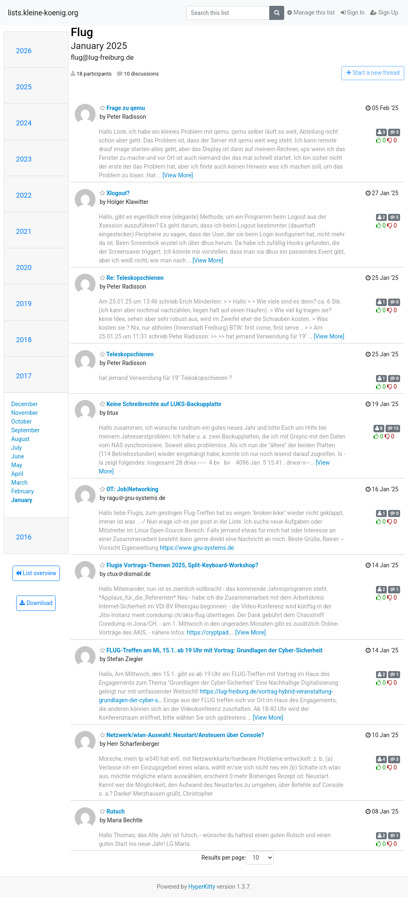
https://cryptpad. (208, 632)
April (17, 474)
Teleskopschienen (127, 354)
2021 (24, 231)
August (20, 439)
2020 (24, 267)
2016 (24, 537)
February (22, 491)
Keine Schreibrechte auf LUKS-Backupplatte (160, 404)
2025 (24, 87)
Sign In (353, 12)
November (24, 412)
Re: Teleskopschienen (132, 277)
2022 (24, 195)
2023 (24, 159)
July (16, 447)
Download (36, 603)
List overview (36, 573)
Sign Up (384, 12)
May (16, 465)
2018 (24, 340)
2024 (24, 123)
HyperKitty (201, 886)
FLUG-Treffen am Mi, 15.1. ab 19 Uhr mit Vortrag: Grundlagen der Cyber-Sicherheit (211, 650)
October (21, 421)
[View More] (177, 175)
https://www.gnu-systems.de (197, 547)
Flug (82, 32)
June (17, 456)
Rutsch (112, 811)
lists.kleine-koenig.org (43, 13)
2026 (24, 51)
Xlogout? (115, 193)
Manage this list (310, 12)
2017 (24, 376)
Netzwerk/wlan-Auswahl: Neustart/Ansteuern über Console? (182, 735)
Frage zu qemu (122, 108)
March (19, 482)
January (21, 500)
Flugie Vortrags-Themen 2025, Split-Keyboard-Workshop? (179, 565)
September (25, 430)
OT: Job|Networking (129, 489)
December (24, 404)
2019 (24, 303)
